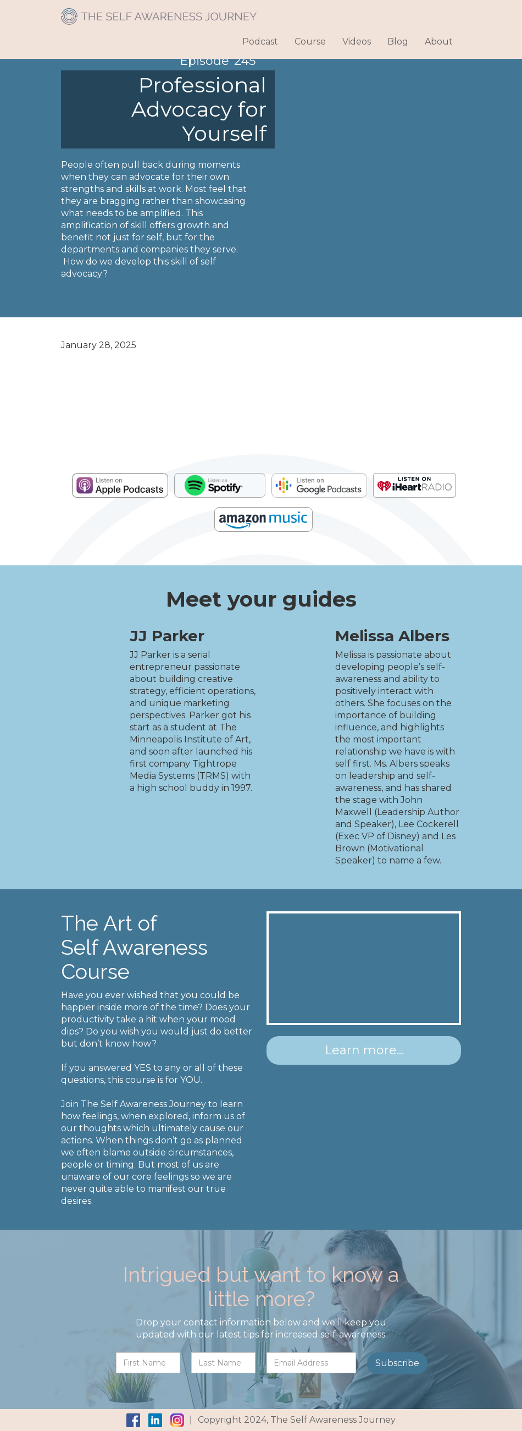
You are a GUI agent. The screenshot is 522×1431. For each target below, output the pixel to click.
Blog (397, 41)
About (439, 41)
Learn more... (364, 1050)
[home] (159, 12)
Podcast (260, 41)
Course (310, 41)
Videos (356, 41)
